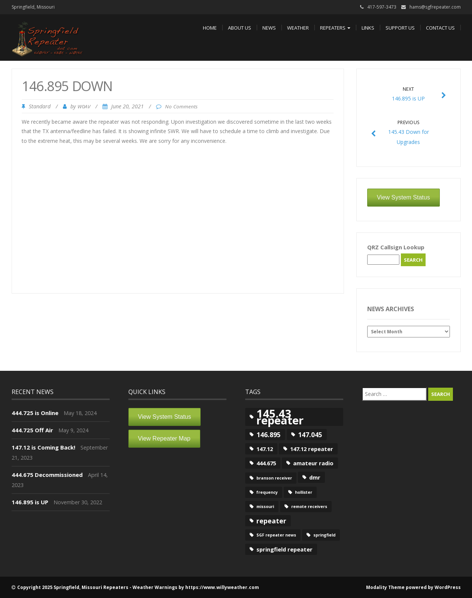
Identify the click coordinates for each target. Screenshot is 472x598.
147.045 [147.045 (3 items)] (310, 434)
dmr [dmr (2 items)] (314, 477)
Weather (298, 27)
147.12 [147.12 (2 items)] (264, 449)
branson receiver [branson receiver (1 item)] (274, 478)
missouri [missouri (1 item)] (265, 506)
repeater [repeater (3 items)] (271, 520)
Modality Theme (385, 587)
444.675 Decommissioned (47, 474)
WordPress (448, 587)
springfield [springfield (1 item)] (324, 535)
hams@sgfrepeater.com (435, 7)
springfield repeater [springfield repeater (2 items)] (284, 549)
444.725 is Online (35, 413)
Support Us (400, 27)
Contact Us (440, 27)
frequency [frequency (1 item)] (267, 492)
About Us (239, 27)
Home (210, 27)
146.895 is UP (30, 502)
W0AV (83, 106)
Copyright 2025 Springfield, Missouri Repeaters (72, 587)
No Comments (181, 106)
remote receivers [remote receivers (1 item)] (309, 506)
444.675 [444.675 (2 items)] (266, 463)
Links (368, 27)
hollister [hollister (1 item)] (303, 492)
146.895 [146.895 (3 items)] (268, 434)
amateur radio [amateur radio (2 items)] (313, 463)
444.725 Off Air (32, 430)
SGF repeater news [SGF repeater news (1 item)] (276, 535)
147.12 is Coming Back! (43, 447)
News (269, 27)
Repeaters (335, 27)
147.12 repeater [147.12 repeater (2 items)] (311, 449)
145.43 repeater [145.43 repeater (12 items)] (280, 417)
